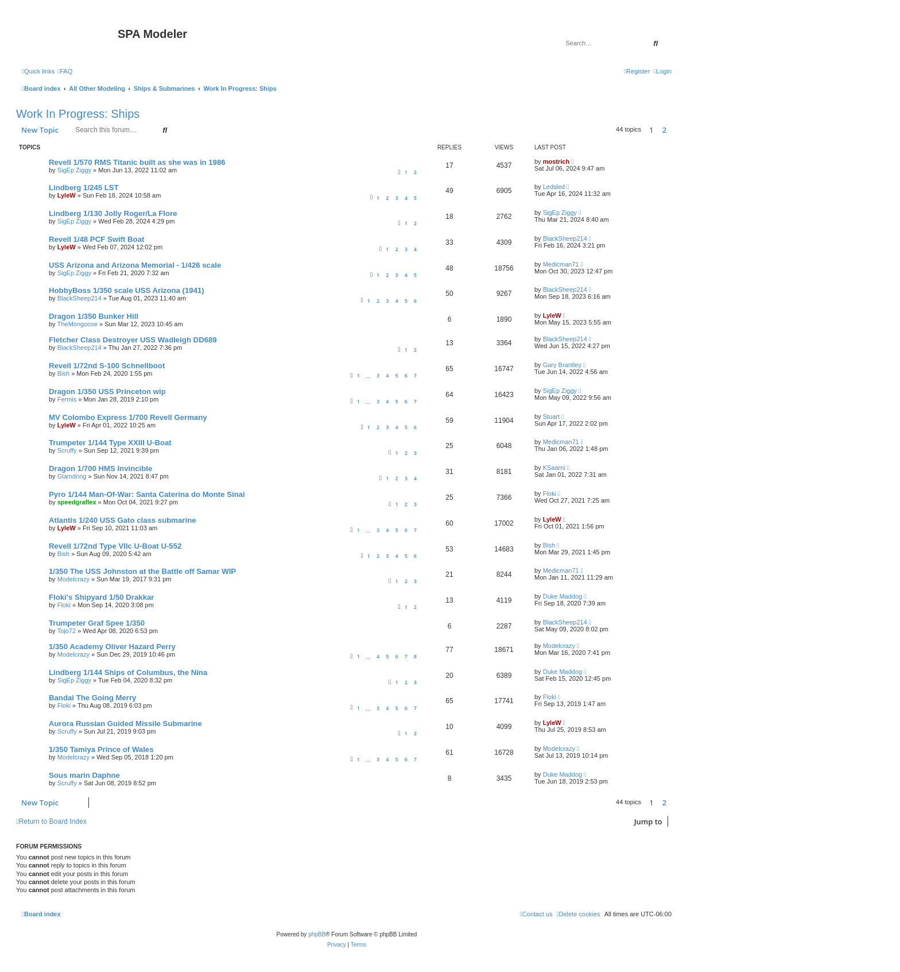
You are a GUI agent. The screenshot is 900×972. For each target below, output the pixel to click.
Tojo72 (66, 630)
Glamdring (72, 476)
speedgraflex (76, 502)
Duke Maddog (563, 596)
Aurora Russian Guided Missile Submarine (125, 723)
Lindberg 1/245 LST (84, 187)
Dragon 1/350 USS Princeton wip (107, 391)
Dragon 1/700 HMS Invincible (100, 468)
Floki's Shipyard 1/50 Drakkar (101, 597)
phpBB (316, 934)
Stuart (551, 416)
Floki (549, 493)
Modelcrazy (73, 579)
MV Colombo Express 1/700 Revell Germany (128, 417)
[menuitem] (64, 71)
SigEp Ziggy (74, 170)
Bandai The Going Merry (92, 697)
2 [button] (664, 130)
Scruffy (67, 450)
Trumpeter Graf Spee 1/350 (97, 623)
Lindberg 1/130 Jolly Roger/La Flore (113, 213)
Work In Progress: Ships (77, 113)
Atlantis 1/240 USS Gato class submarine (122, 520)
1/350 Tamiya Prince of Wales (101, 749)
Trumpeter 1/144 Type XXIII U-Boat (110, 442)
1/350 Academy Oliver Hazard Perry (112, 646)
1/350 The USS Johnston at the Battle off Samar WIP (142, 571)
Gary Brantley (562, 364)
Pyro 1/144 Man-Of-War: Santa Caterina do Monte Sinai (147, 494)
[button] (674, 130)
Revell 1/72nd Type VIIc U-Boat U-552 (115, 546)
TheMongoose (77, 324)
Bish (63, 373)
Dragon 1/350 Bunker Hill (93, 316)
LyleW (66, 195)
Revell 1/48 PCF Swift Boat (96, 239)
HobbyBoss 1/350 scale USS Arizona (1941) (126, 290)
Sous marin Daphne (84, 775)
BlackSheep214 (565, 238)
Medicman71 (561, 264)
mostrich (556, 161)
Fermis (67, 399)
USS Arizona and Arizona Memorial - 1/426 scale (135, 265)
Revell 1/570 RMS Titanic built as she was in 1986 (137, 162)
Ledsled (554, 186)
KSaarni (554, 467)
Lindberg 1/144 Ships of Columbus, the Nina (128, 672)
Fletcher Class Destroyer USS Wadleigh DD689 (133, 339)
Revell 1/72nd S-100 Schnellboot (107, 365)
